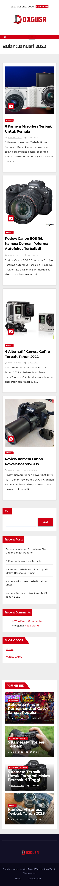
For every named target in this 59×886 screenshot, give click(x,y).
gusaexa (31, 137)
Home (18, 878)
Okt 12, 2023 (18, 718)
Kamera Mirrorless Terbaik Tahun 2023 (26, 811)
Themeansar (29, 873)
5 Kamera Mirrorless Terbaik (23, 561)
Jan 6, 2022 (14, 470)
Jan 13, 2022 (14, 363)
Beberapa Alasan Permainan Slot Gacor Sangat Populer (28, 708)
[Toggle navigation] (31, 37)
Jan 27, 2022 (15, 137)
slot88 (9, 649)
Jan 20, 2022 (15, 255)
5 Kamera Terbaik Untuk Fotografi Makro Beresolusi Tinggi (29, 776)
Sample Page (34, 878)
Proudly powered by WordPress (18, 869)
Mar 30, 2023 (18, 819)
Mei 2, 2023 (17, 752)
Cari (7, 511)
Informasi (13, 700)
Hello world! (32, 625)
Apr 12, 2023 (17, 785)
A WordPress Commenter (27, 621)
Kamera (9, 120)
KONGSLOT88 (14, 656)
